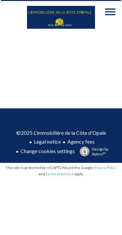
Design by (92, 151)
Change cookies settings (47, 151)
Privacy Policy (105, 167)
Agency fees (81, 141)
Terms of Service (60, 174)
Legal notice (47, 141)
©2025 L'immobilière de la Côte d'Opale (61, 133)
